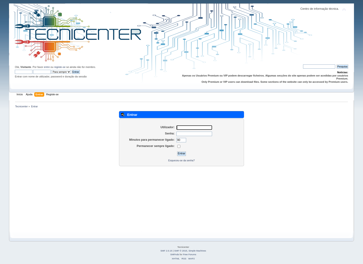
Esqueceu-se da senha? (181, 160)
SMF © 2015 (180, 250)
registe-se (60, 67)
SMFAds (174, 254)
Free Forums (189, 254)
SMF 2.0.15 (166, 250)
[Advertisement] (152, 198)
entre (47, 67)
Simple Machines (197, 250)
